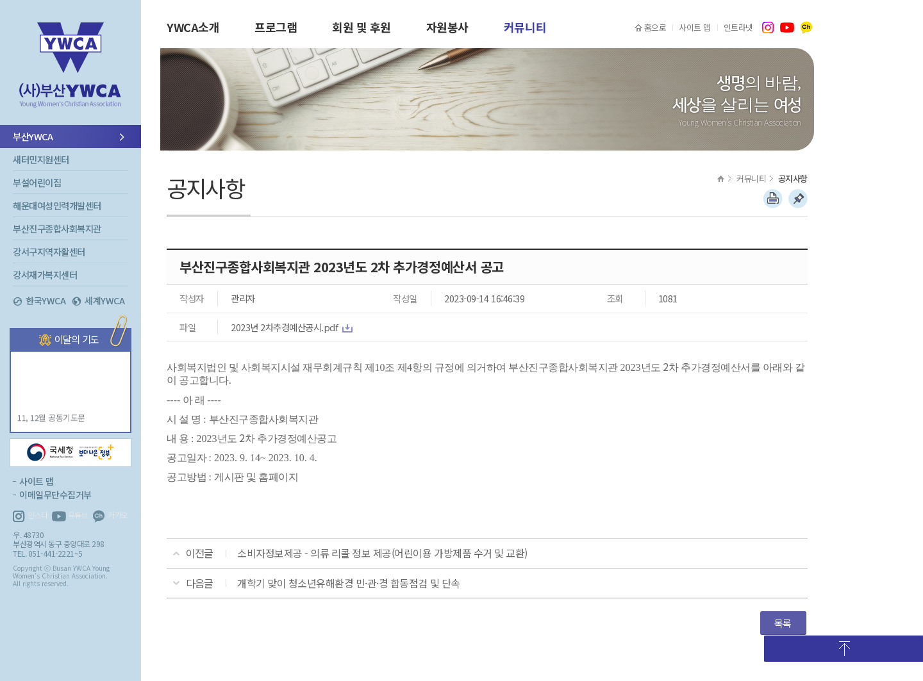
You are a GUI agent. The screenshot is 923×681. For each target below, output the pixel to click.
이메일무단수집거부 (55, 494)
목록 (783, 623)
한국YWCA (45, 300)
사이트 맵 (695, 27)
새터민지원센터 (41, 159)
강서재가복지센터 (45, 274)
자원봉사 (447, 27)
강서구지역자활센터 (49, 251)
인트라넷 (738, 27)
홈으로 (655, 27)
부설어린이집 (37, 182)
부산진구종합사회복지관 (57, 228)
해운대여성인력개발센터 (57, 205)
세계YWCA (104, 300)
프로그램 (275, 27)
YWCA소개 (193, 27)
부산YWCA (70, 73)
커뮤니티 (525, 27)
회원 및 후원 (361, 27)
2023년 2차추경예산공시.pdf (284, 327)
